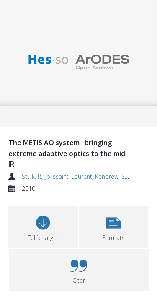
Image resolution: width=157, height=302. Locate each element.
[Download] (31, 215)
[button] (78, 215)
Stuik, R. (28, 165)
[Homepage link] (78, 63)
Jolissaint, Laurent (66, 165)
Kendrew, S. (109, 165)
